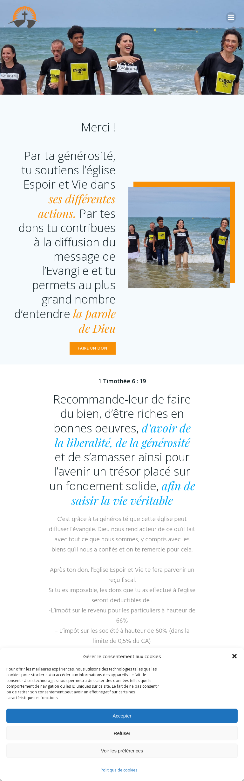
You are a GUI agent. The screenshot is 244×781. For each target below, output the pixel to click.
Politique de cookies (119, 770)
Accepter (121, 715)
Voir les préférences (122, 750)
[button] (234, 656)
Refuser (122, 733)
